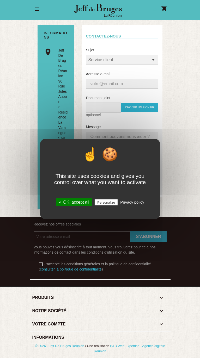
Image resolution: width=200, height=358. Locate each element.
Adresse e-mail (98, 74)
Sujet (90, 50)
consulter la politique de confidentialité (71, 269)
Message (93, 127)
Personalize (106, 202)
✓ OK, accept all (74, 202)
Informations (48, 337)
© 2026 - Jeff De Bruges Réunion (60, 346)
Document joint (98, 98)
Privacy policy (132, 202)
